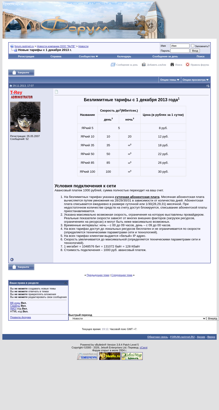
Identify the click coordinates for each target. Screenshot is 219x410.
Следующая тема (121, 275)
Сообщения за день (165, 56)
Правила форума (200, 64)
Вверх (211, 336)
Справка (56, 56)
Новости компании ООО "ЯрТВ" (56, 46)
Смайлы (15, 305)
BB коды (15, 302)
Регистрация (26, 56)
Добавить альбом (156, 64)
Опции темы (168, 79)
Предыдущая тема (98, 275)
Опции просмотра (194, 79)
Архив (201, 336)
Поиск (201, 56)
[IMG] (13, 308)
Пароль (165, 50)
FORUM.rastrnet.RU (182, 336)
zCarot (143, 347)
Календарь (124, 56)
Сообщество (88, 56)
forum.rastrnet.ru (24, 46)
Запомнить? (200, 46)
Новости (83, 46)
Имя (163, 45)
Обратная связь (157, 336)
